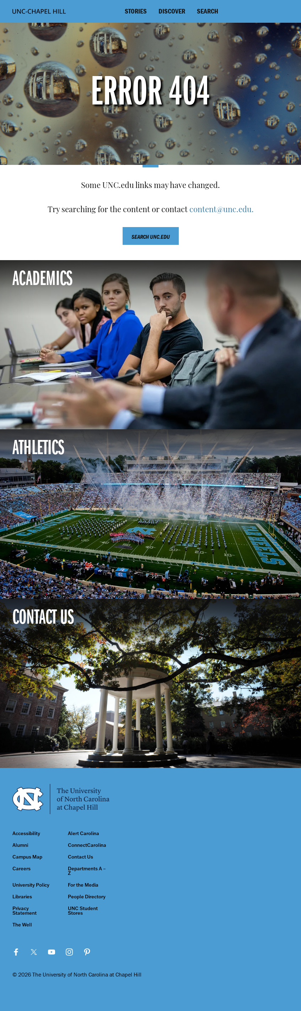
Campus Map (27, 857)
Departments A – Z (87, 871)
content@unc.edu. (221, 210)
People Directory (87, 896)
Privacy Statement (24, 910)
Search (207, 11)
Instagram (69, 952)
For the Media (83, 885)
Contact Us (80, 857)
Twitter (33, 952)
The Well (22, 925)
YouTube (51, 952)
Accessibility (26, 833)
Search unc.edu (150, 236)
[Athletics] (150, 513)
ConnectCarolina (87, 845)
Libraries (22, 896)
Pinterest (87, 952)
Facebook (16, 952)
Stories (136, 11)
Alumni (20, 845)
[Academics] (150, 344)
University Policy (30, 885)
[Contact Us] (150, 683)
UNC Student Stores (83, 910)
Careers (21, 868)
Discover (171, 11)
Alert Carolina (83, 833)
